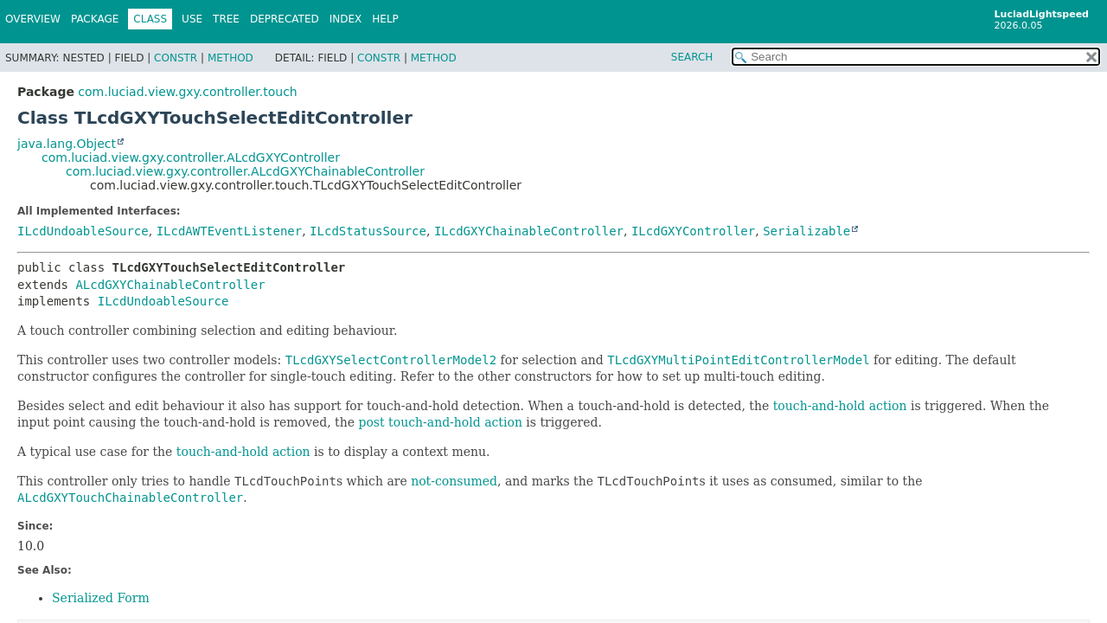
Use (192, 19)
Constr (175, 58)
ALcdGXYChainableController (170, 285)
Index (346, 19)
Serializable (806, 231)
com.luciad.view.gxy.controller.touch (187, 92)
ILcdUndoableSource (83, 231)
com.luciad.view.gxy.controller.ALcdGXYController (191, 157)
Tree (226, 19)
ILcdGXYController (693, 231)
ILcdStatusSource (368, 231)
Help (385, 19)
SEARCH (692, 57)
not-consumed (454, 481)
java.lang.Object (66, 144)
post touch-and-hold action (440, 422)
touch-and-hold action (840, 406)
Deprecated (284, 19)
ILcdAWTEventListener (230, 231)
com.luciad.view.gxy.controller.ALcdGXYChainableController (245, 171)
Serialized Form (101, 598)
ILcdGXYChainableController (529, 231)
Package (94, 19)
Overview (33, 19)
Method (230, 58)
